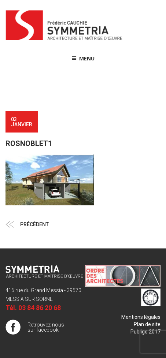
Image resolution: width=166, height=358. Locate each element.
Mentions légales (141, 317)
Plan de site (147, 324)
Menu (83, 58)
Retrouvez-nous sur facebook (45, 327)
